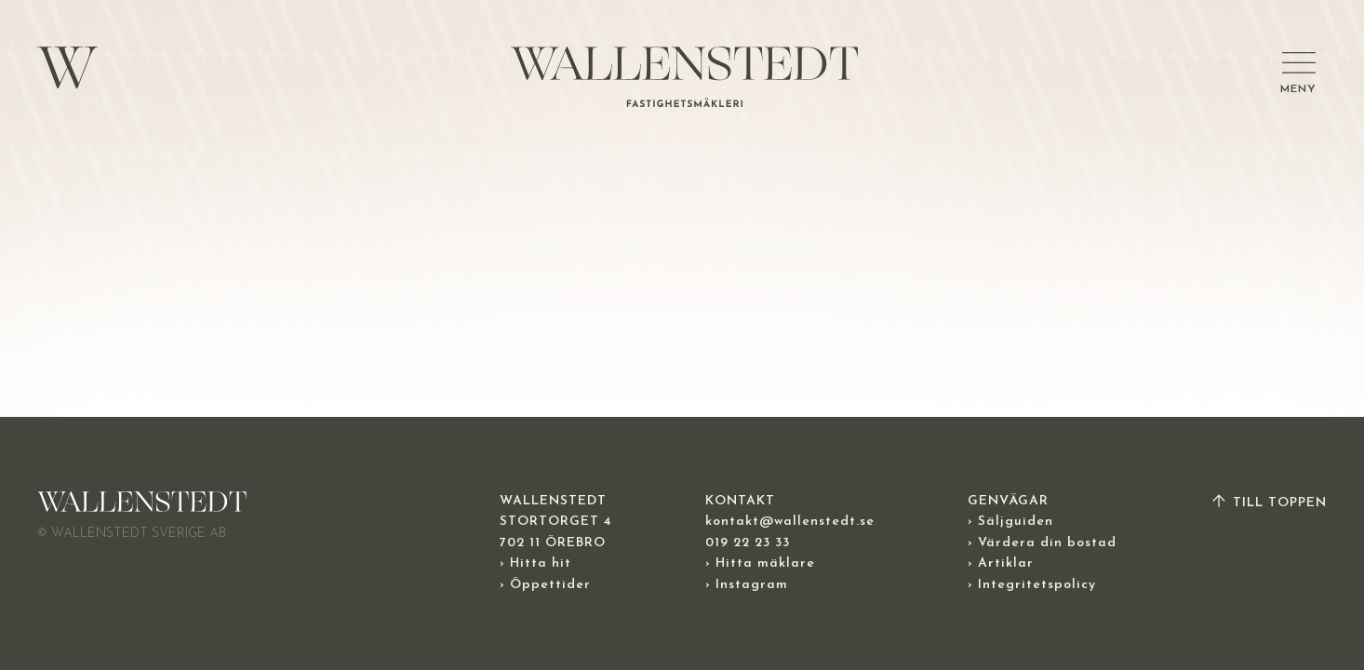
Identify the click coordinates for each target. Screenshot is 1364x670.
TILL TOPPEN (1268, 503)
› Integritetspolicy (1032, 585)
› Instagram (746, 585)
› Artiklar (1001, 563)
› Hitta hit (535, 563)
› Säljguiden (1010, 522)
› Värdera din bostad (1042, 543)
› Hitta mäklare (760, 563)
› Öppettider (545, 585)
